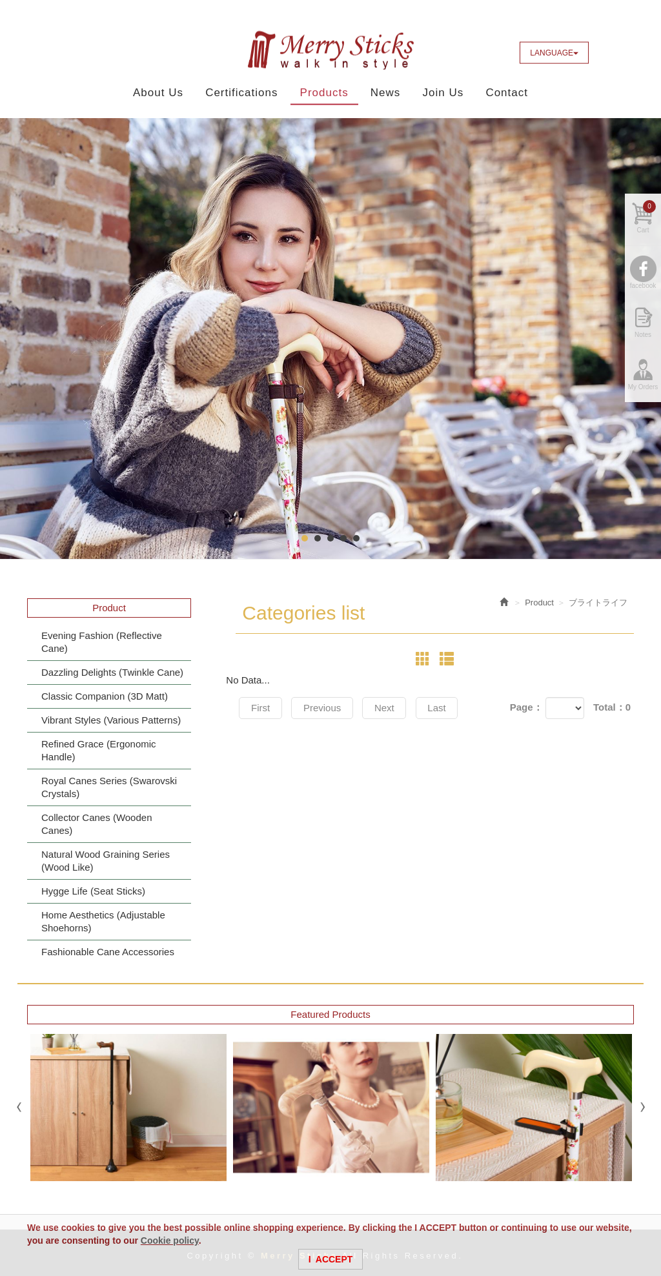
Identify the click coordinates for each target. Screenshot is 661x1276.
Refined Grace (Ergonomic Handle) (98, 750)
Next (391, 707)
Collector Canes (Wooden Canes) (96, 824)
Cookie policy (170, 1240)
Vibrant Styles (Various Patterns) (111, 719)
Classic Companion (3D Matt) (104, 696)
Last (447, 707)
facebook (643, 288)
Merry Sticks (330, 50)
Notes (643, 337)
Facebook (607, 52)
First (261, 707)
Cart (646, 220)
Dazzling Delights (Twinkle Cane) (112, 672)
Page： (526, 707)
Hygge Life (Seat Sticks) (93, 891)
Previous (326, 707)
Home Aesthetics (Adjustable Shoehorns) (103, 921)
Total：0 (612, 707)
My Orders (643, 390)
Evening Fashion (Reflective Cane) (101, 642)
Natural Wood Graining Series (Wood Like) (105, 861)
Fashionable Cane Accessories (107, 951)
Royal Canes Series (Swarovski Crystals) (109, 787)
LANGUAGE (554, 52)
